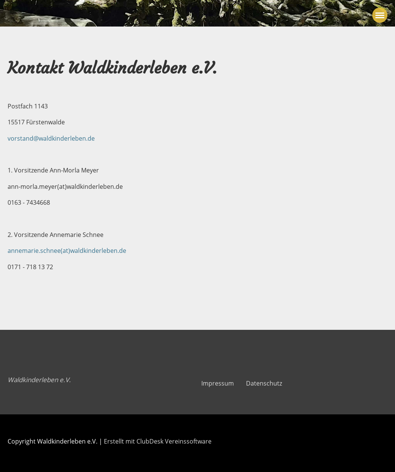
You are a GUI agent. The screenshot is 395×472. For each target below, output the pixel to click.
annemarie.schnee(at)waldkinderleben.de (67, 250)
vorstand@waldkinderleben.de (51, 138)
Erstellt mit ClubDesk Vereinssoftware (158, 441)
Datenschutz (264, 383)
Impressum (217, 383)
